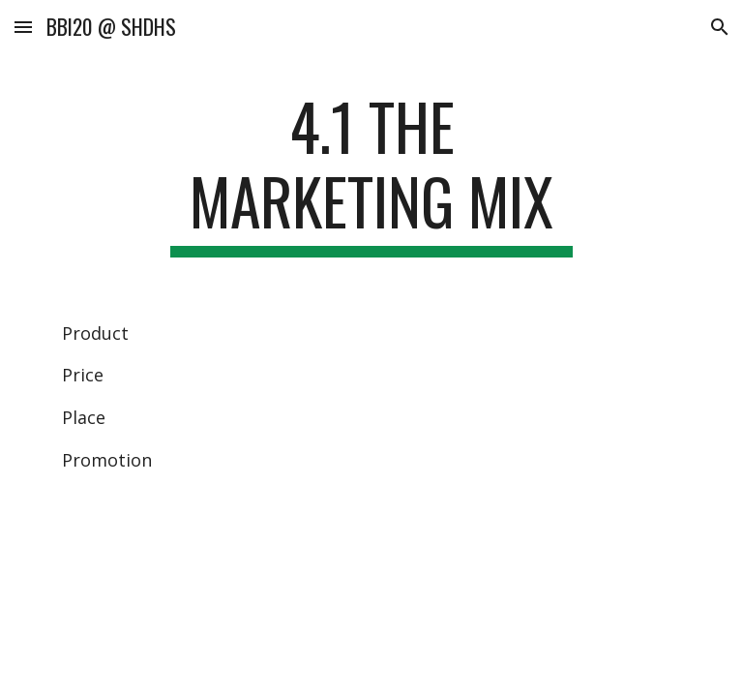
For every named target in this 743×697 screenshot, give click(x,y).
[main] (371, 173)
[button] (23, 26)
